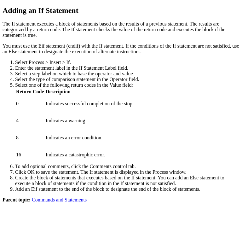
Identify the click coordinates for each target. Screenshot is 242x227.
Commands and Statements (59, 199)
